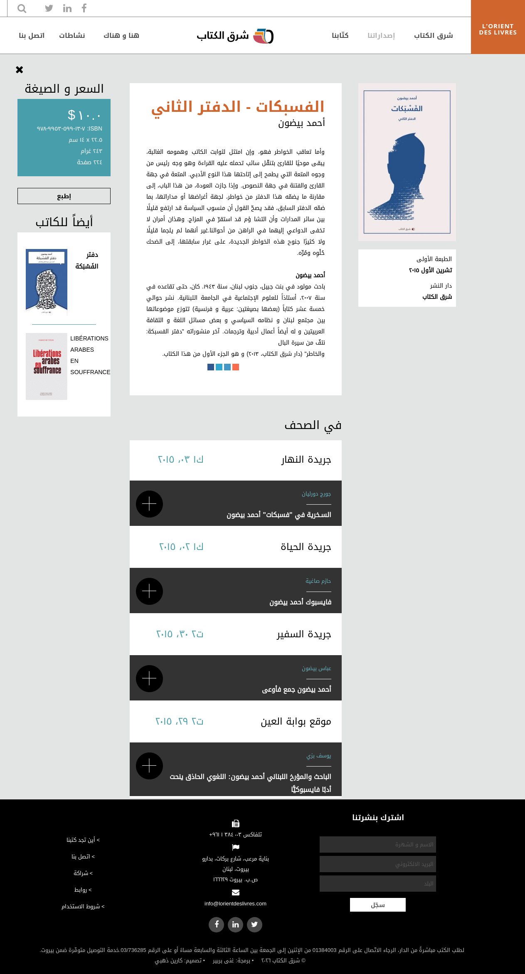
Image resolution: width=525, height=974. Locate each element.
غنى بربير (223, 960)
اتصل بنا (32, 35)
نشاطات (72, 35)
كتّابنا (340, 35)
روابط (80, 890)
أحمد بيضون (301, 123)
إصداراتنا (381, 35)
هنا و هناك (121, 35)
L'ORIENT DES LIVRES (498, 29)
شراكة (81, 873)
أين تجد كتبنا (81, 840)
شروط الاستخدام (81, 906)
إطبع (64, 196)
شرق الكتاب (433, 35)
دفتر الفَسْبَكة (86, 260)
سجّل (378, 905)
